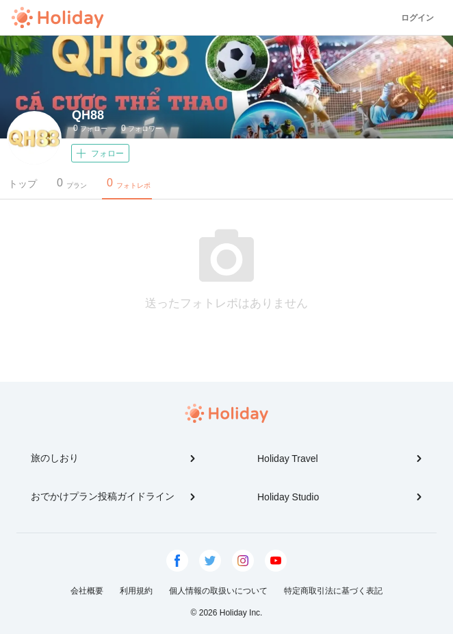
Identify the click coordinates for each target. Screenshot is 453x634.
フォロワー (141, 128)
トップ (22, 183)
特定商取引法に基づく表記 (333, 591)
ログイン (417, 18)
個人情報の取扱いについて (218, 591)
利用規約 (136, 591)
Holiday (57, 18)
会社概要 (86, 591)
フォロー (90, 128)
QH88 (88, 115)
